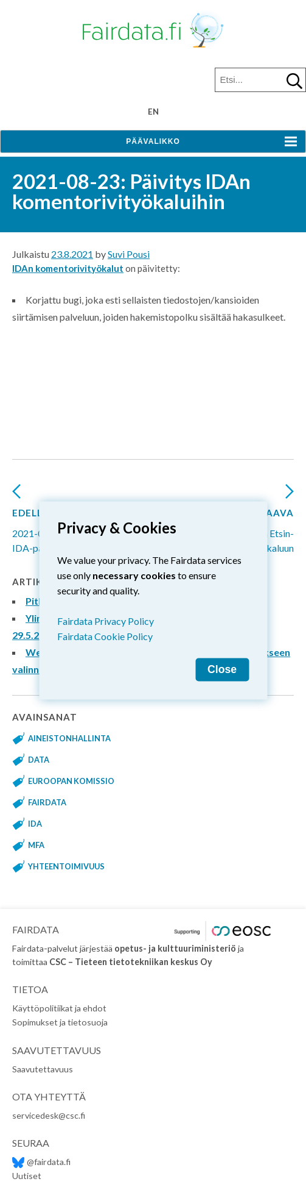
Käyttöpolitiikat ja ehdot (59, 1008)
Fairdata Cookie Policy (105, 636)
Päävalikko (152, 141)
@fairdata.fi (41, 1161)
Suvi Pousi (129, 254)
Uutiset (26, 1176)
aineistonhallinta (69, 738)
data (38, 759)
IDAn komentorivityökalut (67, 268)
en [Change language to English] (153, 111)
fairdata (47, 802)
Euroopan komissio (71, 781)
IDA (35, 824)
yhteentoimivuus (66, 866)
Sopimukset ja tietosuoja (60, 1022)
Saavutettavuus (42, 1069)
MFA (36, 845)
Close (222, 669)
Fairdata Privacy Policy (105, 621)
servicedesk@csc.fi (48, 1115)
